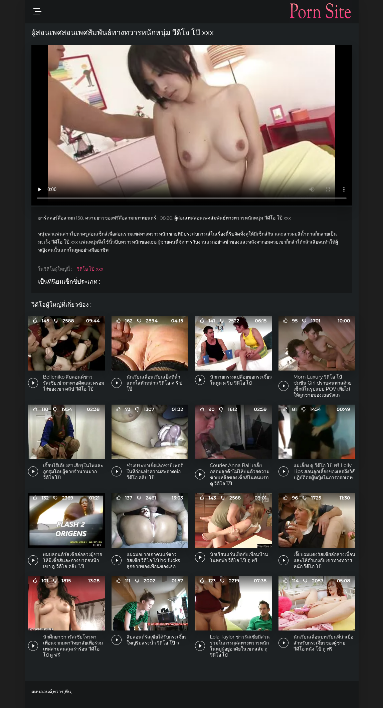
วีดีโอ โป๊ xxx (90, 269)
